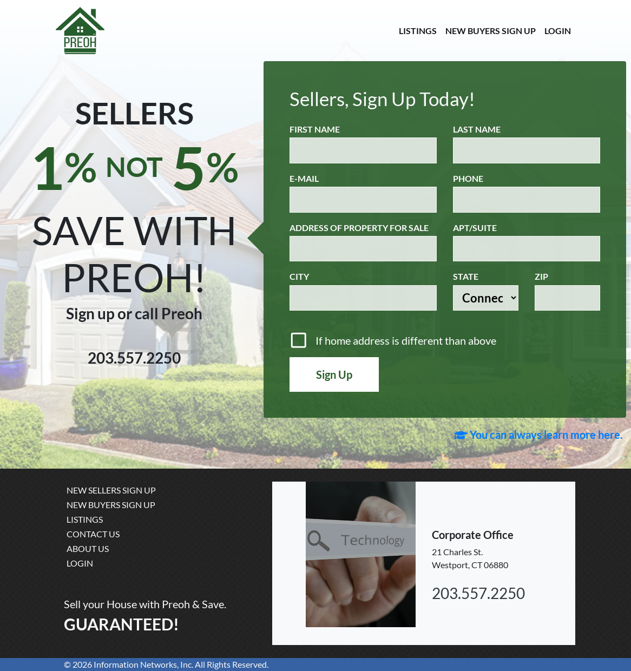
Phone (468, 178)
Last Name (477, 129)
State (465, 276)
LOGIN (557, 30)
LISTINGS (418, 30)
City (299, 276)
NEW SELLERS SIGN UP (111, 490)
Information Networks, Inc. (143, 664)
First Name (315, 129)
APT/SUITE (475, 227)
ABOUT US (88, 548)
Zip (541, 276)
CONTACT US (93, 534)
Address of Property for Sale (359, 227)
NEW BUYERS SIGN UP (490, 30)
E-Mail (304, 178)
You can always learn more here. (538, 434)
